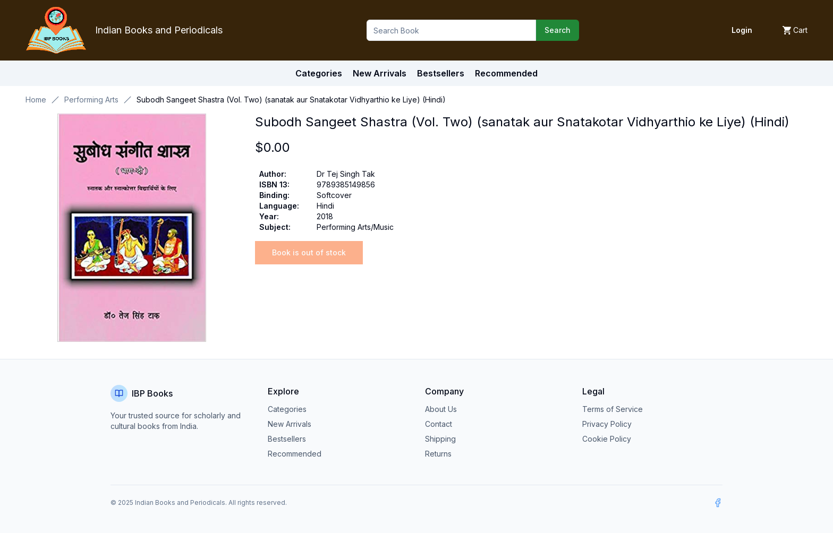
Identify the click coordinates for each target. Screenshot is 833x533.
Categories (318, 73)
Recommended (294, 453)
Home (36, 99)
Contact (438, 423)
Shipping (440, 438)
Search (558, 30)
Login (742, 30)
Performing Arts (91, 99)
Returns (438, 453)
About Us (441, 409)
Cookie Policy (606, 438)
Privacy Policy (607, 423)
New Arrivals (289, 423)
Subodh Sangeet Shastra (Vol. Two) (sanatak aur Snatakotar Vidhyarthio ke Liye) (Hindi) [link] (291, 99)
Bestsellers (287, 438)
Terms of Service (612, 409)
